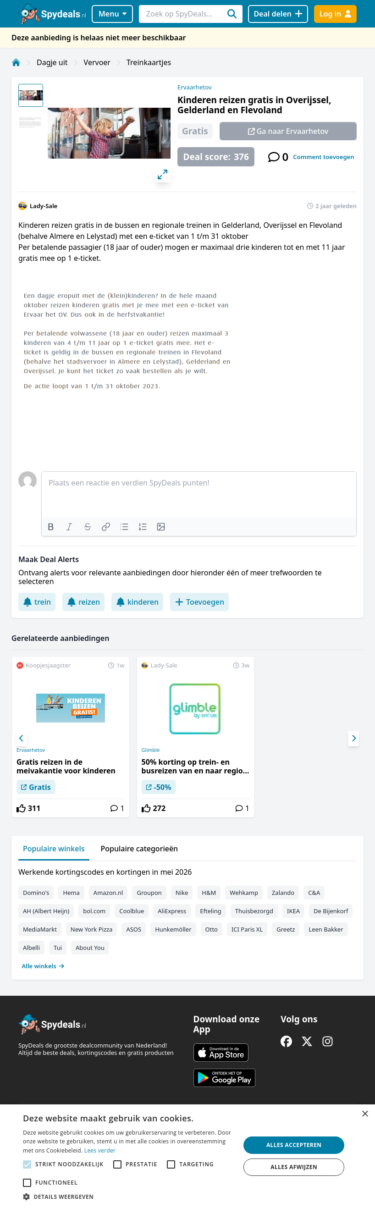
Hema (71, 892)
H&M (209, 892)
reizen (83, 602)
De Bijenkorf (331, 911)
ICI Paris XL (247, 929)
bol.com (94, 911)
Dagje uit (52, 62)
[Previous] (21, 738)
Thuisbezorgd (254, 911)
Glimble (151, 750)
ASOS (133, 929)
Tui (58, 947)
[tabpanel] (187, 917)
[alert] (187, 1156)
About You (90, 947)
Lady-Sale (43, 206)
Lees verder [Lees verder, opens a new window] (100, 1150)
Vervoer (97, 62)
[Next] (353, 738)
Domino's (36, 892)
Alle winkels (43, 966)
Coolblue (131, 911)
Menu (113, 14)
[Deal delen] (278, 14)
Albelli (31, 947)
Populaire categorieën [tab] (139, 849)
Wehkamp (244, 892)
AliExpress (172, 911)
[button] (128, 1196)
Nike (182, 892)
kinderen (137, 602)
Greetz (285, 929)
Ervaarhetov (194, 87)
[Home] (16, 62)
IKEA (293, 911)
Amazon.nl (108, 892)
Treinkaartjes (149, 62)
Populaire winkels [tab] (54, 849)
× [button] (364, 1114)
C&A (314, 892)
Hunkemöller (173, 929)
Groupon (149, 892)
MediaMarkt (40, 929)
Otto (211, 929)
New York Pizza (92, 929)
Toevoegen (199, 602)
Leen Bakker (326, 929)
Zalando (283, 892)
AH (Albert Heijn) (46, 911)
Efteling (210, 911)
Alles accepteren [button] (294, 1145)
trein (37, 602)
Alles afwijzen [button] (293, 1167)
